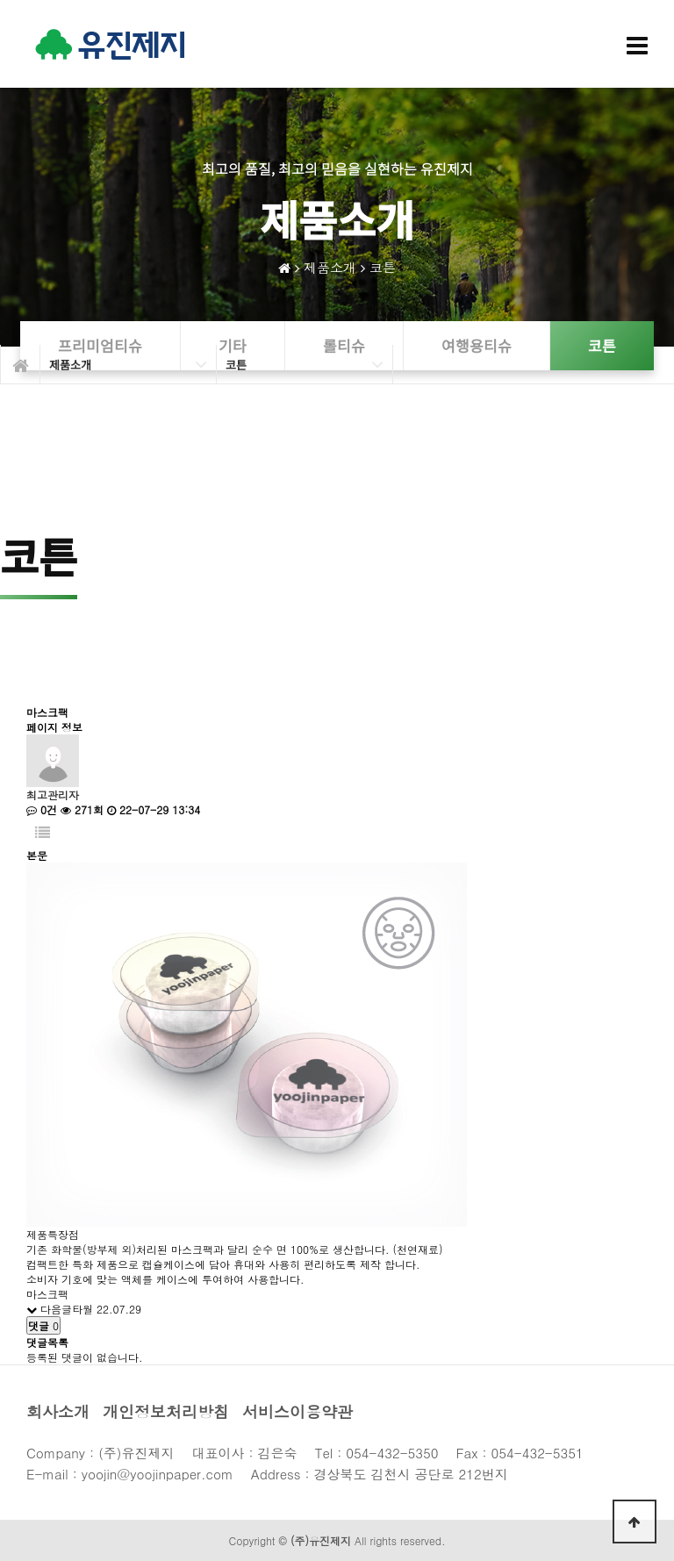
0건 (41, 809)
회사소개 (58, 1411)
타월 (82, 1308)
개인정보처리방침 (166, 1411)
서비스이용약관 (297, 1411)
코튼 (382, 267)
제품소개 (330, 267)
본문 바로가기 (0, 0)
